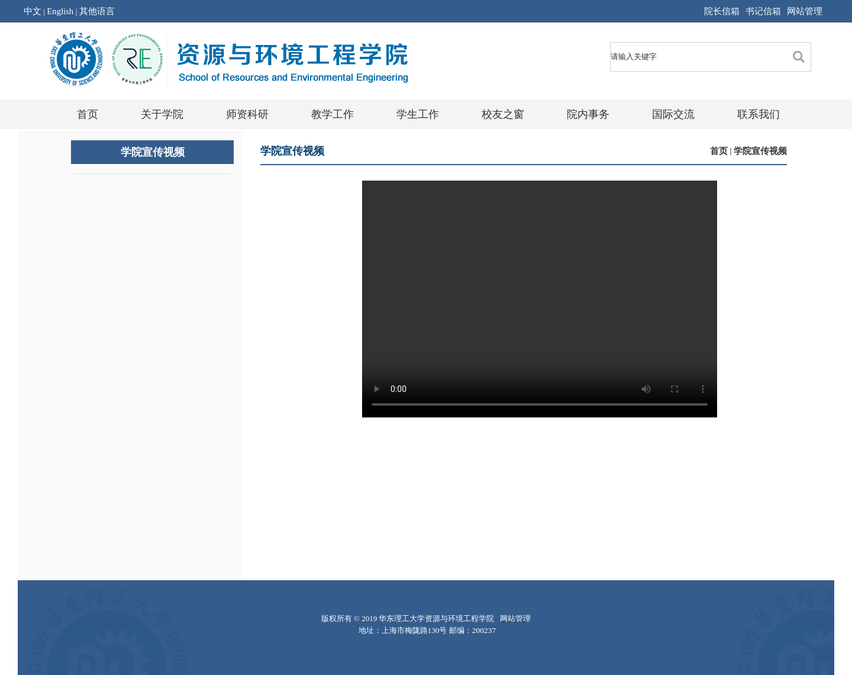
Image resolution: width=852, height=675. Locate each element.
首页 (719, 151)
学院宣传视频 (760, 151)
